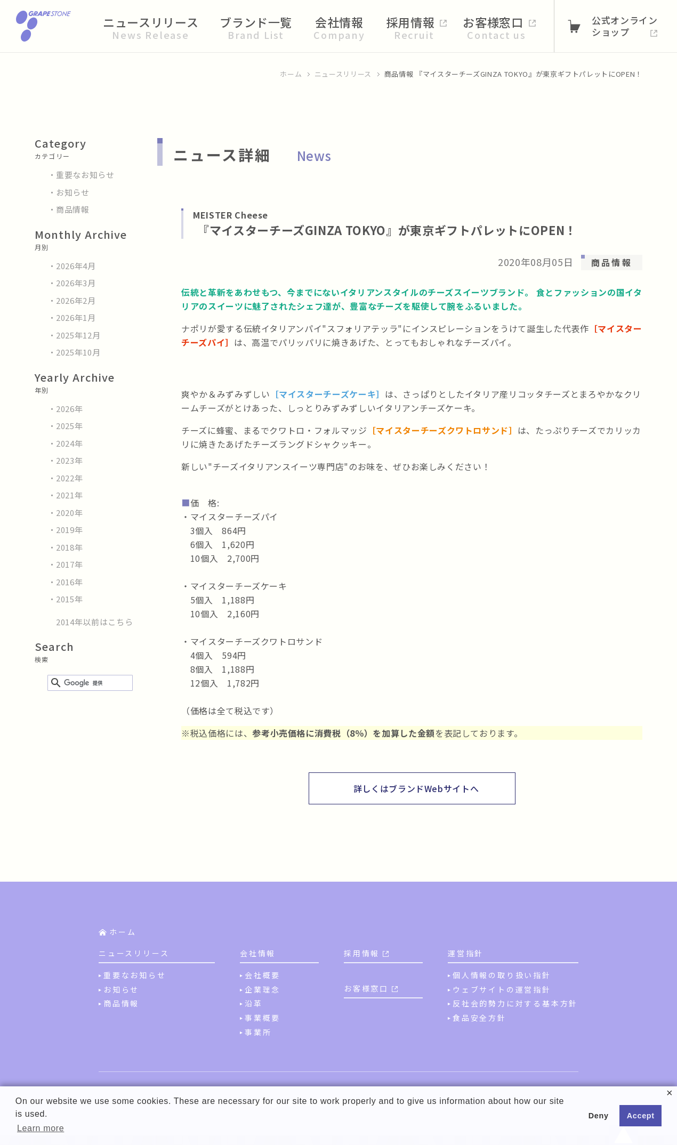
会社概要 (262, 975)
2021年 (69, 495)
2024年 (69, 443)
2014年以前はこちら (94, 621)
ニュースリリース (343, 74)
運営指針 (465, 953)
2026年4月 (76, 265)
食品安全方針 (479, 1017)
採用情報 (362, 953)
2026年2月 (76, 300)
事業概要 (262, 1017)
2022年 (69, 477)
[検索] (88, 683)
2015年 (69, 598)
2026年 (69, 408)
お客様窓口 (366, 988)
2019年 (69, 529)
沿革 (254, 1003)
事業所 (258, 1032)
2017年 (69, 564)
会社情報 (258, 953)
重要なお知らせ (85, 174)
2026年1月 (76, 317)
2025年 (69, 425)
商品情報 (73, 209)
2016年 (69, 581)
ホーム (291, 74)
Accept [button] (641, 1115)
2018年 (69, 547)
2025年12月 (78, 335)
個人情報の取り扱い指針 (502, 975)
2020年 (69, 512)
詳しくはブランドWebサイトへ (416, 788)
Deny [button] (599, 1115)
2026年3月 (76, 282)
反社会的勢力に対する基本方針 (515, 1003)
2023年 (69, 460)
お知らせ (73, 192)
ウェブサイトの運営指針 (502, 989)
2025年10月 (78, 352)
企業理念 (262, 989)
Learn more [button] (40, 1128)
